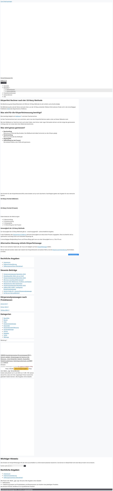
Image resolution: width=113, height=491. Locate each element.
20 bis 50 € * (4, 304)
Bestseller (7, 87)
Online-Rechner (8, 95)
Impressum (7, 262)
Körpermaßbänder (11, 91)
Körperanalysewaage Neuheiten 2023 (15, 278)
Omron (6, 331)
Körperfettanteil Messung (11, 327)
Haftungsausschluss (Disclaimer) (13, 266)
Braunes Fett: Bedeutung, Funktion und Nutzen (17, 281)
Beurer (6, 320)
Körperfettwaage (42, 247)
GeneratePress (28, 489)
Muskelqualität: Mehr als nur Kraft (14, 276)
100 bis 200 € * (5, 310)
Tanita (5, 335)
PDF (9, 109)
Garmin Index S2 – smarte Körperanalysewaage (18, 291)
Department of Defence (19, 234)
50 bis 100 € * (5, 307)
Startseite (6, 86)
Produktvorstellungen (10, 93)
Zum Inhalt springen (6, 1)
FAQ (5, 96)
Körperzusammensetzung (59, 250)
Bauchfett (6, 318)
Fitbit (5, 322)
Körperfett (7, 326)
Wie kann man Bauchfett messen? (14, 280)
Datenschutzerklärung (10, 264)
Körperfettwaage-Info (7, 78)
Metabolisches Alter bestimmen (13, 283)
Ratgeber (6, 333)
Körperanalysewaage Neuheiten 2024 (15, 274)
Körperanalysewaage (10, 324)
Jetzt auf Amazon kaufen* (21, 368)
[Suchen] (25, 466)
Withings (6, 337)
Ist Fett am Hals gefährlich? (12, 293)
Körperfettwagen (11, 89)
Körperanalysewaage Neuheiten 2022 (15, 285)
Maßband (18, 116)
